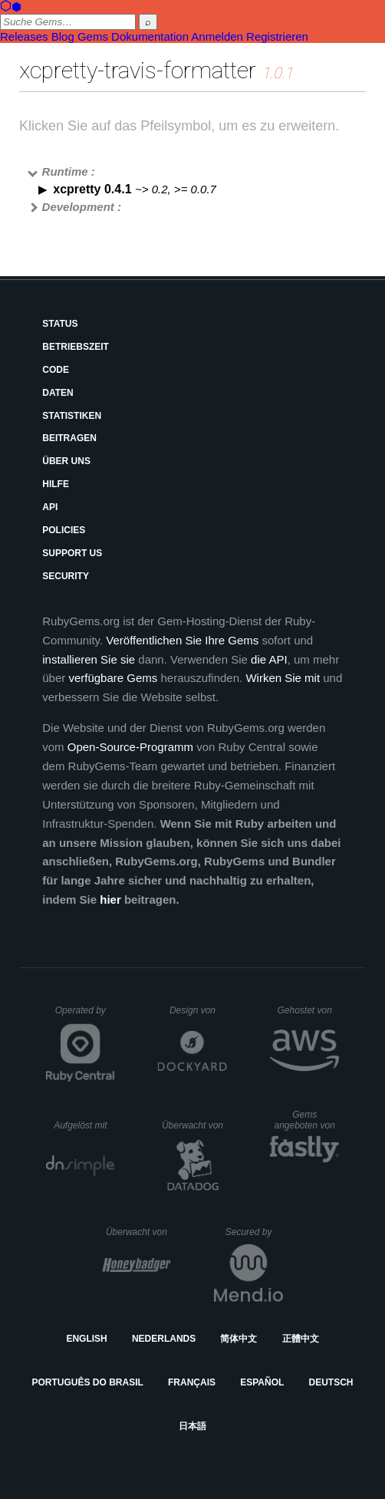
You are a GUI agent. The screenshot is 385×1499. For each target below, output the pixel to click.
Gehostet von (308, 1010)
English (86, 1338)
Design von (198, 1010)
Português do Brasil (87, 1382)
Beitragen (69, 438)
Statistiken (71, 415)
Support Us (72, 553)
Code (55, 369)
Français (192, 1382)
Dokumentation (150, 36)
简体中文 (238, 1338)
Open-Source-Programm (130, 746)
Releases (24, 36)
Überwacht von (194, 1125)
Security (65, 576)
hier (110, 899)
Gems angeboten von (306, 1120)
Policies (63, 530)
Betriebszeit (75, 346)
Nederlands (164, 1338)
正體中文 (300, 1338)
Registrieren (277, 36)
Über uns (66, 461)
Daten (57, 392)
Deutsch (330, 1382)
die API (269, 659)
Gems (92, 36)
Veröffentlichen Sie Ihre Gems (182, 640)
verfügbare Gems (112, 677)
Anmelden (217, 36)
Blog (62, 36)
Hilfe (55, 484)
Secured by (254, 1232)
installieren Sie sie (88, 659)
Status (59, 323)
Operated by (85, 1015)
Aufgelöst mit (84, 1125)
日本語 (192, 1426)
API (50, 507)
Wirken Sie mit (282, 677)
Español (262, 1382)
